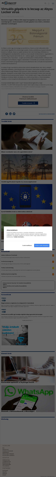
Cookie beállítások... (27, 245)
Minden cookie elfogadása (41, 245)
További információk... (19, 237)
